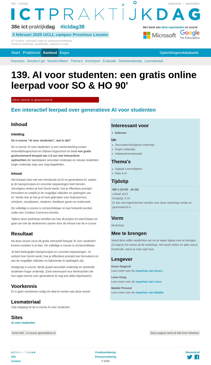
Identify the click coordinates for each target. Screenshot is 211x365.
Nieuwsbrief (193, 352)
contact (23, 3)
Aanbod (50, 52)
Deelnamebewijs (130, 61)
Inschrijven (92, 61)
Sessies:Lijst (36, 61)
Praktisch (31, 52)
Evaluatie (109, 61)
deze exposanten (173, 27)
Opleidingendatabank (179, 52)
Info (13, 356)
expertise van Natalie (149, 292)
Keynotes (18, 61)
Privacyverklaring (105, 356)
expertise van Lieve (148, 281)
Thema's (76, 61)
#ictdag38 (72, 27)
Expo (64, 52)
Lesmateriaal (154, 61)
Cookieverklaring (105, 352)
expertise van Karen (149, 270)
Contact (16, 361)
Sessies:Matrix (57, 61)
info (13, 3)
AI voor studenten (23, 322)
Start (15, 52)
